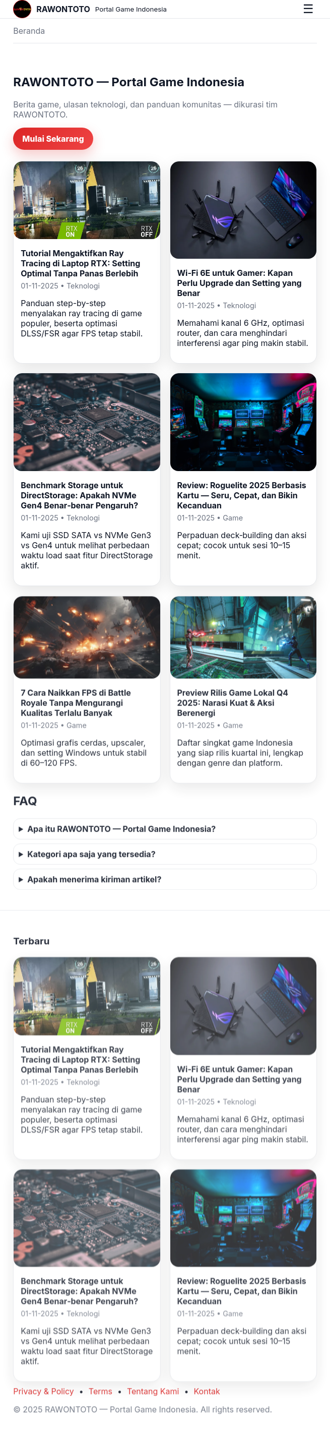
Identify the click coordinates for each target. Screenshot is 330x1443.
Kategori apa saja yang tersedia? (91, 855)
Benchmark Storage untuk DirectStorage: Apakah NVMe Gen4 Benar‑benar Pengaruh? (79, 495)
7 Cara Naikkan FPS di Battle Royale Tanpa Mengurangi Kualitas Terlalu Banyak (76, 704)
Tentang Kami (153, 1393)
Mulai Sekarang (53, 139)
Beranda (29, 31)
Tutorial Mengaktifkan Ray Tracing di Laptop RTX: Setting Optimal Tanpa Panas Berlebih (80, 263)
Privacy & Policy (43, 1393)
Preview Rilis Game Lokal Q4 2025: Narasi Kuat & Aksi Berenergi (233, 704)
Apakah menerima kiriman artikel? (94, 881)
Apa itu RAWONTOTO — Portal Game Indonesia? (121, 830)
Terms (100, 1393)
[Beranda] (90, 9)
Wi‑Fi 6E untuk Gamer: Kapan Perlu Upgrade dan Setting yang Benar (239, 283)
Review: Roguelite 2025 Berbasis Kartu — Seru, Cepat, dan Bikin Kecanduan (241, 495)
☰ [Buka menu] (308, 9)
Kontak (206, 1393)
